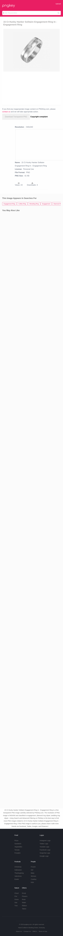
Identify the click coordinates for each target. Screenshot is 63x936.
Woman (33, 876)
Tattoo (24, 909)
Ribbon (24, 906)
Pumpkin (17, 853)
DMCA (35, 931)
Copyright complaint (39, 117)
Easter (17, 879)
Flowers (24, 896)
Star (16, 902)
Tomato (17, 850)
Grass (17, 899)
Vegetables (18, 847)
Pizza (16, 840)
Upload (58, 4)
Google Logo (44, 856)
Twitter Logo (44, 844)
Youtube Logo (44, 847)
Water (24, 902)
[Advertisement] (30, 88)
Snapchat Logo (45, 853)
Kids (32, 882)
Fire (16, 896)
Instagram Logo (45, 840)
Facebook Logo (45, 850)
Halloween (18, 870)
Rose (24, 899)
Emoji (24, 893)
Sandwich (18, 844)
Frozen (33, 867)
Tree (16, 906)
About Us (19, 931)
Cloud (17, 893)
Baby (32, 873)
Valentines (18, 876)
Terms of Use (43, 931)
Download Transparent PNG (16, 117)
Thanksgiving (19, 873)
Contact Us (27, 931)
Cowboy (33, 879)
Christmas (18, 867)
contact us (6, 112)
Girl (32, 870)
